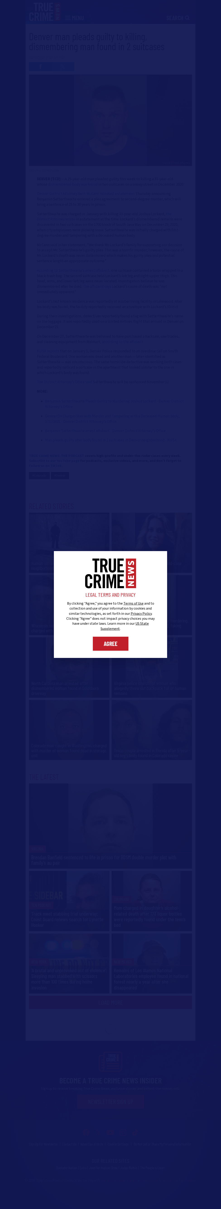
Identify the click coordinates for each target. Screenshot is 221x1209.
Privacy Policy (141, 613)
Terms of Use (133, 603)
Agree (111, 643)
